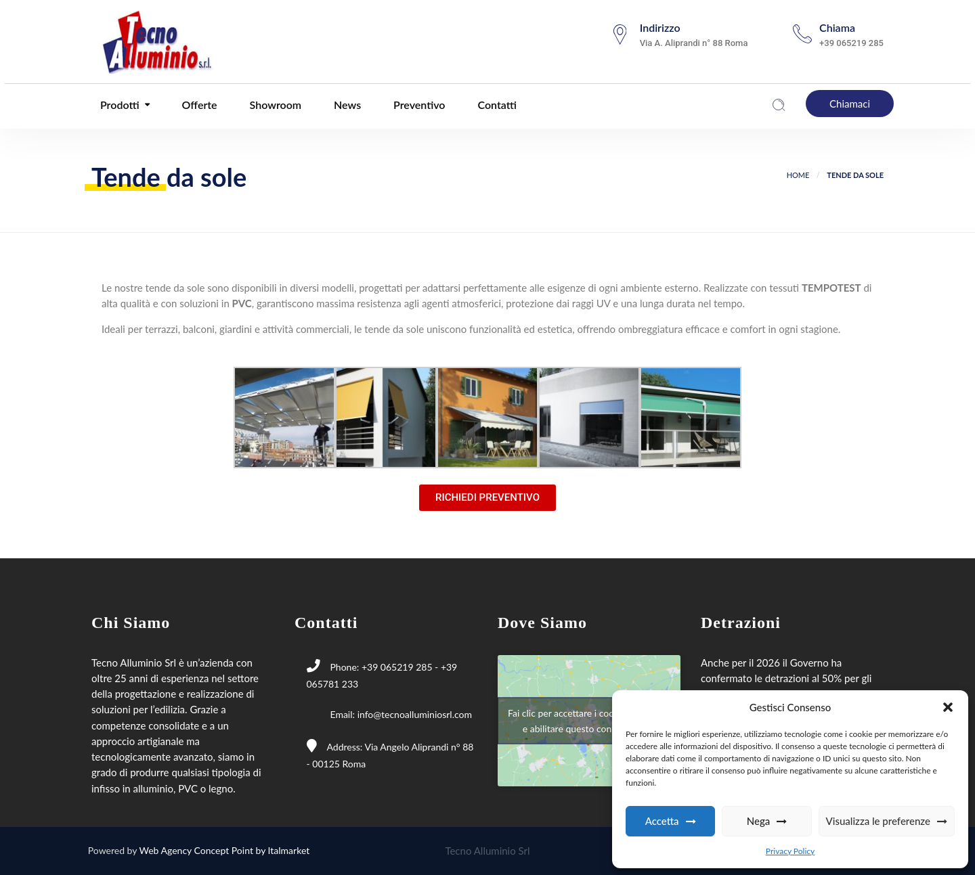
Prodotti (118, 104)
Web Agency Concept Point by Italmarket (224, 850)
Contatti (496, 104)
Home (798, 175)
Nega (759, 821)
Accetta (662, 821)
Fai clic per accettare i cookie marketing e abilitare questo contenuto (589, 720)
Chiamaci (849, 103)
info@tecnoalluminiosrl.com (415, 714)
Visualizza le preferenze (878, 821)
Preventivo (418, 104)
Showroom (274, 104)
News (346, 104)
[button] (948, 707)
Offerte (198, 104)
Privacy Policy (790, 851)
